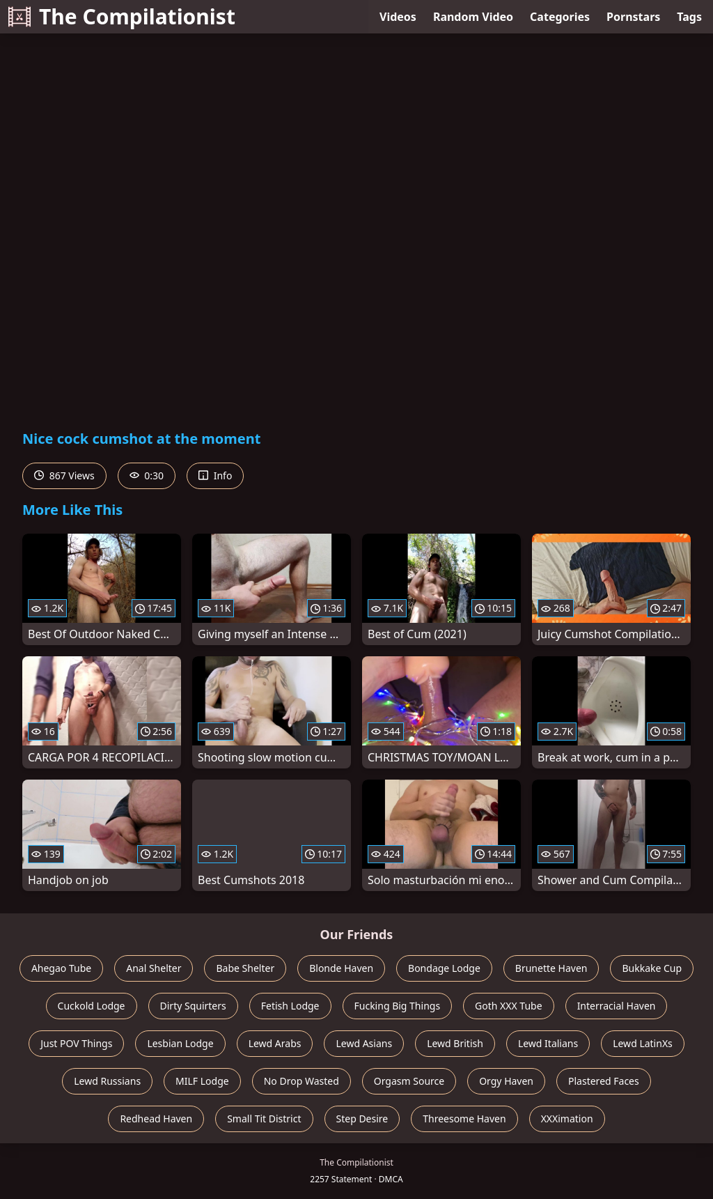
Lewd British (455, 1043)
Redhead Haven (156, 1118)
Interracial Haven (616, 1005)
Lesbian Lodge (180, 1043)
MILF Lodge (202, 1081)
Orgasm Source (409, 1081)
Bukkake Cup (652, 968)
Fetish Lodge (290, 1005)
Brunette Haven (551, 968)
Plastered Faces (603, 1081)
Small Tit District (264, 1118)
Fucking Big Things (397, 1005)
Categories (560, 16)
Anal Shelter (153, 968)
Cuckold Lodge (91, 1005)
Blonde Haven (341, 968)
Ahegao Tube (61, 968)
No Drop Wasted (301, 1081)
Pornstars (633, 16)
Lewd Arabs (275, 1043)
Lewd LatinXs (643, 1043)
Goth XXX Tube (508, 1005)
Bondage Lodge (444, 968)
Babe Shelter (245, 968)
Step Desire (362, 1118)
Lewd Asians (364, 1043)
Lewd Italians (548, 1043)
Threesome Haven (464, 1118)
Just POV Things (76, 1043)
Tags (689, 16)
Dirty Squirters (193, 1005)
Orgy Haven (506, 1081)
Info (215, 475)
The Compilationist (121, 16)
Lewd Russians (107, 1081)
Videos (397, 16)
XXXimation (567, 1118)
